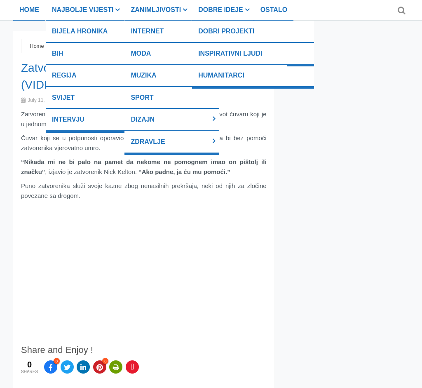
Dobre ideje (220, 9)
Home (29, 9)
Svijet (63, 97)
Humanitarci (221, 75)
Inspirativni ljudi (230, 53)
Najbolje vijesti (82, 9)
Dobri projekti (226, 31)
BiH (57, 53)
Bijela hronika (80, 31)
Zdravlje (148, 141)
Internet (147, 31)
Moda (141, 53)
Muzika (143, 75)
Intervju (68, 119)
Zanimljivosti (156, 9)
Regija (64, 75)
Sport (142, 97)
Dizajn (143, 119)
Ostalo (273, 9)
